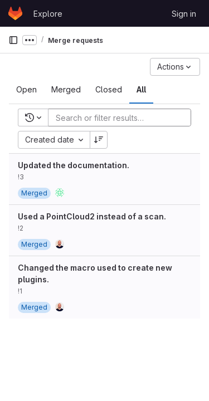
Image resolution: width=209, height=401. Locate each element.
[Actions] (175, 67)
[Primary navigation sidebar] (13, 40)
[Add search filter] (123, 117)
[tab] (26, 90)
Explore (47, 13)
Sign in (184, 13)
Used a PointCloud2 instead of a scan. (92, 216)
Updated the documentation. (73, 165)
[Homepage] (15, 13)
